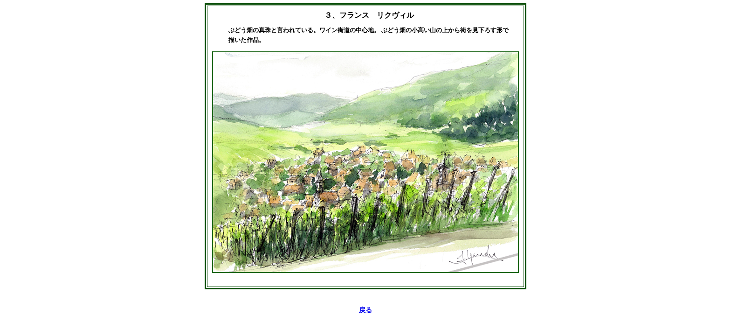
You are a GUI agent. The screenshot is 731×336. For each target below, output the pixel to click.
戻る (365, 310)
